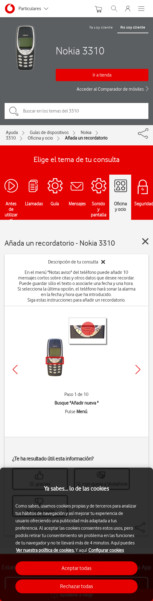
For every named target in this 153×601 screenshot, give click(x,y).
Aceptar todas (76, 568)
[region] (76, 534)
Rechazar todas (76, 586)
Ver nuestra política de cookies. (45, 550)
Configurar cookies (106, 550)
